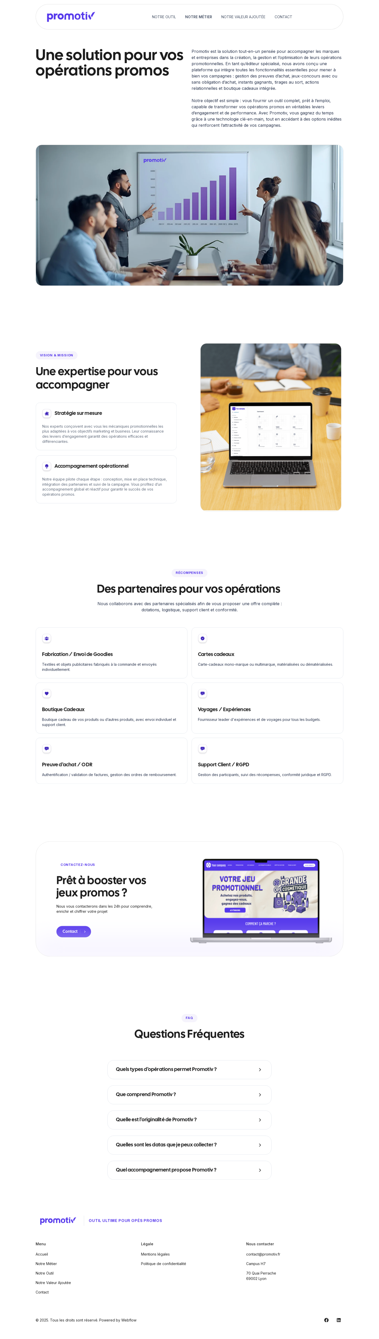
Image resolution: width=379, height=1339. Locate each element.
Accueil (42, 1260)
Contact (283, 17)
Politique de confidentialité (163, 1269)
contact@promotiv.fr (263, 1260)
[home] (70, 16)
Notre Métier (198, 17)
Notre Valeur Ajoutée (243, 17)
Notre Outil (164, 17)
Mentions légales (155, 1260)
